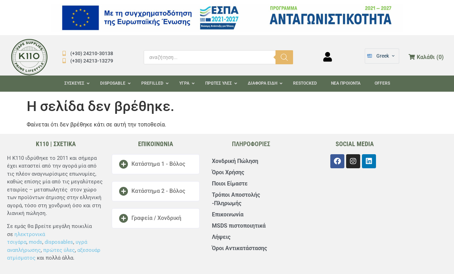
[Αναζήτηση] (284, 57)
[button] (155, 164)
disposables (59, 242)
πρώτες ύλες (59, 250)
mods (35, 242)
